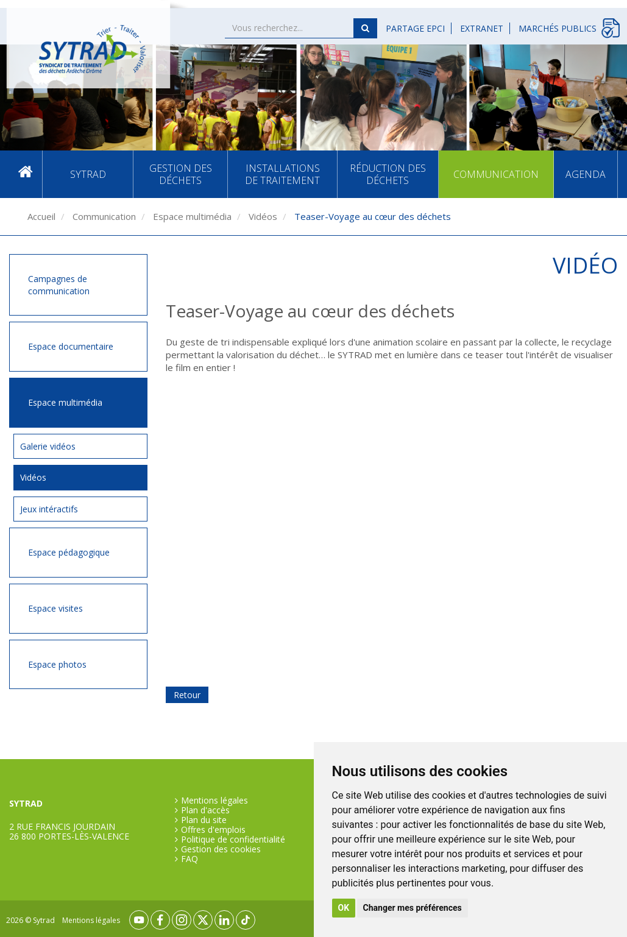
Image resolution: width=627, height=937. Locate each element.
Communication (496, 174)
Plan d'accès (205, 810)
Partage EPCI (415, 28)
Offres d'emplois (213, 830)
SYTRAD (88, 174)
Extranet (481, 28)
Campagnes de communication (59, 285)
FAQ (189, 859)
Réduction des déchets (388, 174)
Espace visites (55, 608)
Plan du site (204, 820)
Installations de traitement (282, 174)
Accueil (25, 174)
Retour (187, 695)
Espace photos (57, 664)
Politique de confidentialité (233, 839)
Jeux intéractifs (49, 509)
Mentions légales (214, 800)
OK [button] (344, 908)
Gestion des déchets (180, 174)
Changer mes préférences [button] (412, 908)
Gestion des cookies (221, 849)
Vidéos (261, 216)
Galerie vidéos (48, 446)
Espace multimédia (191, 216)
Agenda (585, 174)
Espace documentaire (70, 346)
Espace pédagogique (69, 552)
